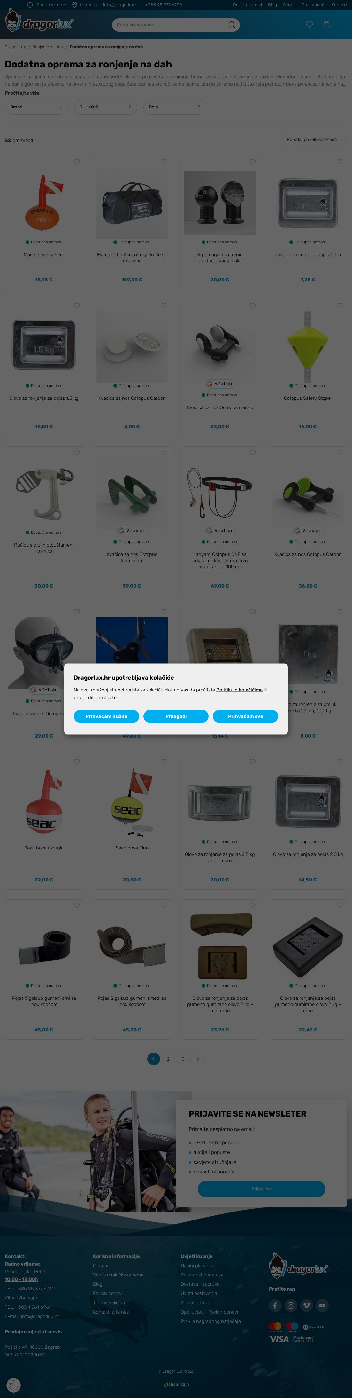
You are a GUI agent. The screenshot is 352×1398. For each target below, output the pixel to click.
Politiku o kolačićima (239, 690)
